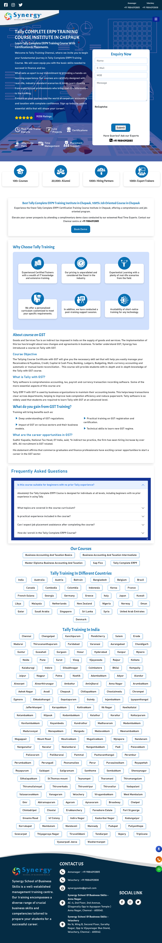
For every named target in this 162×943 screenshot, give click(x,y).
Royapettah (141, 763)
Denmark (81, 619)
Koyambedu (57, 723)
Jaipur (22, 675)
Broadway (114, 802)
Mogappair (21, 739)
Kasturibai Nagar (105, 818)
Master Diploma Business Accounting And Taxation (54, 563)
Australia (39, 580)
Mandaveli (71, 826)
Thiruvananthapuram (45, 644)
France (132, 588)
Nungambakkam (95, 747)
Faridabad (74, 644)
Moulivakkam (68, 739)
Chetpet (135, 802)
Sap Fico (98, 563)
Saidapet (44, 770)
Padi (117, 747)
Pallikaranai (57, 755)
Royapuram (22, 770)
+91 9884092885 (132, 7)
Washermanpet (96, 842)
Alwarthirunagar (44, 683)
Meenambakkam (129, 731)
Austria (59, 580)
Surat (59, 660)
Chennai (26, 636)
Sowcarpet (21, 834)
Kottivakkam (84, 707)
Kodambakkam (71, 715)
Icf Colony (54, 818)
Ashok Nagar (25, 691)
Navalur (46, 747)
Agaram (70, 802)
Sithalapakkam (28, 778)
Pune (43, 660)
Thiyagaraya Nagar (48, 834)
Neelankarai (69, 747)
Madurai (18, 644)
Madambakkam (132, 723)
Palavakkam (138, 747)
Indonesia (94, 588)
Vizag (76, 660)
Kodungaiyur (132, 818)
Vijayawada (95, 660)
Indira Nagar (77, 818)
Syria (106, 611)
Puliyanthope (135, 826)
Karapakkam (59, 707)
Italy (106, 595)
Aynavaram (91, 802)
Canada (30, 588)
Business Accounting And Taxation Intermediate (110, 555)
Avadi (47, 691)
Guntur (21, 652)
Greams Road (30, 818)
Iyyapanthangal (139, 699)
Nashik (76, 675)
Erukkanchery (74, 810)
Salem (119, 636)
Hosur (80, 652)
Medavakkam (102, 731)
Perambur (130, 755)
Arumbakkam (140, 683)
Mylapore (119, 739)
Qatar (21, 611)
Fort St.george (131, 810)
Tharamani (107, 778)
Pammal (79, 755)
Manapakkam (55, 731)
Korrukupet (25, 826)
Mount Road (44, 739)
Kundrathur (80, 723)
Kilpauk (48, 715)
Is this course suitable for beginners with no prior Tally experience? (55, 485)
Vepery (122, 834)
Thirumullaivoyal (32, 786)
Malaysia (37, 603)
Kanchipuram (73, 636)
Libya (18, 603)
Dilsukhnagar (70, 668)
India (21, 580)
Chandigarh (141, 644)
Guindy (91, 699)
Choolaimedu (114, 691)
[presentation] (119, 115)
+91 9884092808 (150, 7)
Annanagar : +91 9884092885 (84, 872)
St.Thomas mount (58, 778)
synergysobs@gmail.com (82, 888)
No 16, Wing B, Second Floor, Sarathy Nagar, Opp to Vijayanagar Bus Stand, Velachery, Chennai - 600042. (89, 924)
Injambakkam (112, 699)
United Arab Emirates (132, 611)
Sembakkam (114, 770)
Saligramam (67, 770)
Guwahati (41, 652)
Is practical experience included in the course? (44, 516)
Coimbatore (95, 668)
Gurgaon (61, 652)
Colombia (72, 588)
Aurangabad (118, 644)
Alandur (138, 675)
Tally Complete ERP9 (125, 563)
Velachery (78, 794)
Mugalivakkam (95, 739)
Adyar (120, 675)
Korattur (115, 715)
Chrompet (138, 691)
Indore (48, 668)
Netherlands (59, 603)
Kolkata (135, 660)
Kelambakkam (25, 715)
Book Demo (80, 229)
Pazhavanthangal (104, 755)
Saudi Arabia (42, 611)
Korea (113, 588)
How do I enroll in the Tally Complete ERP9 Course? (47, 533)
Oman (143, 603)
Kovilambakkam (30, 723)
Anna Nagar (115, 683)
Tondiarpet (101, 834)
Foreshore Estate (102, 810)
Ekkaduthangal (41, 699)
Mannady (93, 826)
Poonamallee (71, 763)
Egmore (18, 699)
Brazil (140, 580)
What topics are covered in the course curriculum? (46, 508)
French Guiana (26, 595)
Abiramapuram (46, 802)
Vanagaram (55, 794)
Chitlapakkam (88, 691)
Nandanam (141, 739)
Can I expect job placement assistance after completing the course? (56, 524)
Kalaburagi (28, 668)
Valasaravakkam (29, 794)
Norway (125, 603)
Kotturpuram (138, 715)
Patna (59, 675)
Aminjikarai (91, 683)
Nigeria (106, 603)
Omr (24, 802)
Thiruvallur (109, 786)
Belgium (122, 580)
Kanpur (121, 652)
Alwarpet (19, 683)
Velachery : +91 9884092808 (83, 880)
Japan (122, 595)
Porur (92, 763)
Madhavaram (105, 723)
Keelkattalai (129, 707)
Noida (26, 660)
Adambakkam (98, 675)
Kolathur (95, 715)
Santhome (90, 770)
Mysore (140, 652)
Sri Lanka (87, 611)
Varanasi (95, 644)
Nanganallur (24, 747)
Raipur (116, 660)
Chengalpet (48, 636)
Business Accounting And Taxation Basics (48, 555)
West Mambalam (133, 794)
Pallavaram (32, 755)
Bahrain (78, 580)
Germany (69, 595)
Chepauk (65, 691)
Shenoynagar (139, 770)
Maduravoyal (30, 731)
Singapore (66, 611)
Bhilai (115, 668)
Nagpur (41, 675)
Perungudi (47, 763)
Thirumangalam (133, 778)
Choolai (51, 810)
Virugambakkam (104, 794)
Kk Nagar (107, 707)
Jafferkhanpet (34, 707)
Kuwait (140, 595)
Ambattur (69, 683)
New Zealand (84, 603)
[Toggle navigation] (156, 19)
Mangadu (79, 731)
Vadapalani (133, 786)
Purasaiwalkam (115, 763)
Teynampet (84, 778)
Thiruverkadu (60, 786)
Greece (89, 595)
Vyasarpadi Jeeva (67, 842)
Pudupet (113, 826)
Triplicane (142, 834)
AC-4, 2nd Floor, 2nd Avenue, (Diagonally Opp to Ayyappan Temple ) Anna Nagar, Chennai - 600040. (89, 903)
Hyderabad (100, 652)
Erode (136, 636)
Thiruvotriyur (85, 786)
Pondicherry (98, 636)
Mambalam (48, 826)
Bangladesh (100, 580)
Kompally (134, 668)
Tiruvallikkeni (77, 834)
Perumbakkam (23, 763)
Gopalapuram (68, 699)
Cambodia (51, 588)
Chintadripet (29, 810)
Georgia (49, 595)
